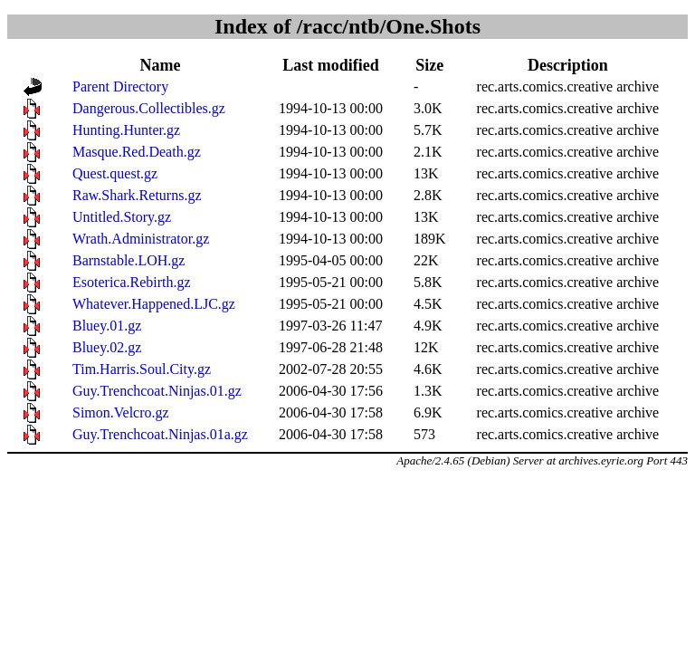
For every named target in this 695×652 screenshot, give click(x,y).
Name (159, 65)
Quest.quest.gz (114, 173)
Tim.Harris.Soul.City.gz (141, 369)
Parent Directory (120, 86)
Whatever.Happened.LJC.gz (153, 304)
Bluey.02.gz (106, 347)
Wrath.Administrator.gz (140, 238)
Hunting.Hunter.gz (126, 130)
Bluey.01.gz (106, 325)
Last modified (330, 65)
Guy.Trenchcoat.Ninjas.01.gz (157, 390)
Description (568, 65)
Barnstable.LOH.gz (128, 260)
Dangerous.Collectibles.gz (148, 108)
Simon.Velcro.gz (120, 412)
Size (429, 65)
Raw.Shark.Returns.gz (137, 195)
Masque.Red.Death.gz (136, 151)
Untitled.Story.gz (121, 217)
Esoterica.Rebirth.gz (131, 282)
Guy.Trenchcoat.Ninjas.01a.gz (160, 434)
